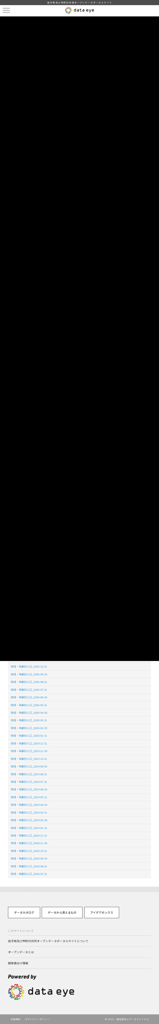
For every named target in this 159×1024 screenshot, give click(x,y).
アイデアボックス (101, 912)
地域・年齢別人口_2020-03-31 (29, 720)
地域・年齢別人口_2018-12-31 (29, 835)
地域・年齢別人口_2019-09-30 (29, 766)
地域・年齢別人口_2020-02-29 (29, 728)
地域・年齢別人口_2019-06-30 (29, 789)
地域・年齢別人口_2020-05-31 (29, 705)
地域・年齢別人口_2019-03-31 (29, 812)
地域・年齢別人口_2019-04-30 (29, 805)
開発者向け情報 (18, 963)
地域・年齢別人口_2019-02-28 (29, 820)
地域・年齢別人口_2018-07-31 (29, 874)
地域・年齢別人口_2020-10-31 (29, 666)
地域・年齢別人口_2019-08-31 (29, 774)
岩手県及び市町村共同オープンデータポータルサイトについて (48, 941)
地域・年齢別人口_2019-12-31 (29, 743)
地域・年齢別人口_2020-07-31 (29, 690)
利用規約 (16, 1019)
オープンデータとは (21, 952)
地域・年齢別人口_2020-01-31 (29, 735)
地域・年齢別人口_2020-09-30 (29, 674)
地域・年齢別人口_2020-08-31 (29, 682)
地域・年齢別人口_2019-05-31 (29, 797)
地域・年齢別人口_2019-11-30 (29, 751)
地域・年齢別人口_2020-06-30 (29, 697)
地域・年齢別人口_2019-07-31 (29, 782)
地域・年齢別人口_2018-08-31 (29, 866)
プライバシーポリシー (37, 1019)
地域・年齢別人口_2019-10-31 (29, 759)
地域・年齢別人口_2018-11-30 (29, 843)
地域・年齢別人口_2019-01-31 (29, 828)
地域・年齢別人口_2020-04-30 (29, 713)
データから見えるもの (62, 912)
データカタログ (24, 912)
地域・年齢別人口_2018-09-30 (29, 858)
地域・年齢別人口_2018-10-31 (29, 851)
